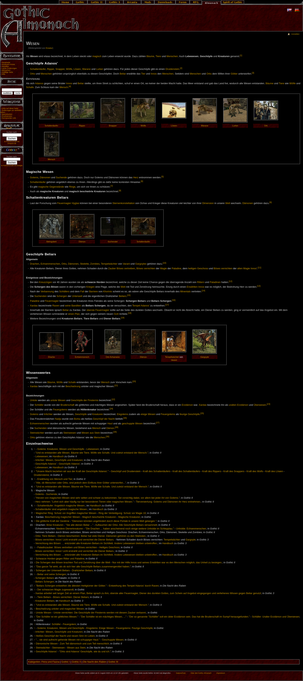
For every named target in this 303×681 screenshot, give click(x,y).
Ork (265, 125)
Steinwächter (37, 432)
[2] (181, 68)
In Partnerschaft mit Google (11, 165)
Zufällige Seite (7, 72)
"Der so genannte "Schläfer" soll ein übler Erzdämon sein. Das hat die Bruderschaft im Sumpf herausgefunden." (189, 616)
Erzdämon (187, 405)
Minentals (185, 291)
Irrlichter (48, 414)
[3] (253, 73)
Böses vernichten (145, 268)
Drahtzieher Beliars (82, 570)
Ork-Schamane (113, 357)
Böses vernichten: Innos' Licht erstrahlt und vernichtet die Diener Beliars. (74, 539)
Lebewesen (92, 449)
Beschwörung (73, 386)
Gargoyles (140, 263)
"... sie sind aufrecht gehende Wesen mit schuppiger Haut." (68, 639)
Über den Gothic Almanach (201, 673)
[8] (120, 190)
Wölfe (69, 69)
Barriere (93, 291)
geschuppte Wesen (132, 423)
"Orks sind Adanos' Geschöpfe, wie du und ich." (85, 651)
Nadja (58, 419)
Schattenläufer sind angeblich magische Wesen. (61, 509)
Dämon (82, 241)
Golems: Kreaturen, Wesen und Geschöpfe (60, 449)
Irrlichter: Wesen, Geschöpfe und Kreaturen (59, 460)
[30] (107, 436)
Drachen (34, 263)
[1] (241, 55)
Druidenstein (172, 69)
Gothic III (113, 661)
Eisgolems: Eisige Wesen (100, 628)
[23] (268, 404)
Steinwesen (69, 432)
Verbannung (47, 291)
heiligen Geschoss (198, 268)
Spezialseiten (7, 114)
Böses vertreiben (126, 268)
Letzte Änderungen (9, 68)
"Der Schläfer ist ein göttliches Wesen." (57, 616)
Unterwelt (77, 296)
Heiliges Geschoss (109, 547)
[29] (115, 432)
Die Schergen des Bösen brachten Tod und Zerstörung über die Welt (73, 562)
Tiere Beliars (44, 597)
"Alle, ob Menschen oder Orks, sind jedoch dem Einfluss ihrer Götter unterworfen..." (80, 482)
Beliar (123, 73)
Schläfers (64, 291)
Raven (56, 305)
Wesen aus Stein (91, 432)
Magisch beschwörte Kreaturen (99, 517)
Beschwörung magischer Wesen (62, 517)
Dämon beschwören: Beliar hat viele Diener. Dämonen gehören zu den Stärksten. (102, 536)
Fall (82, 291)
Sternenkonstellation (123, 203)
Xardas (34, 305)
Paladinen (215, 282)
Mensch (63, 87)
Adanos (39, 83)
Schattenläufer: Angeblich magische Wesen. (61, 505)
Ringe (72, 187)
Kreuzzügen (45, 282)
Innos (154, 73)
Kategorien (34, 661)
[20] (134, 381)
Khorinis (107, 291)
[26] (125, 418)
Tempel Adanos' (141, 305)
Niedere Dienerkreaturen (69, 528)
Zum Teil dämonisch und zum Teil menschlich (84, 643)
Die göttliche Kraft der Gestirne (52, 521)
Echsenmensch (82, 357)
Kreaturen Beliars (44, 601)
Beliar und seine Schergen (51, 574)
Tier (143, 73)
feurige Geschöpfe (190, 414)
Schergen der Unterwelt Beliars (53, 570)
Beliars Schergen (44, 581)
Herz (135, 177)
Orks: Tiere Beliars (45, 536)
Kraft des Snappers (233, 471)
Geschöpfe (81, 414)
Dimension (208, 203)
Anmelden (295, 34)
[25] (202, 413)
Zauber (112, 268)
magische (43, 187)
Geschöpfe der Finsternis (84, 400)
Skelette (84, 263)
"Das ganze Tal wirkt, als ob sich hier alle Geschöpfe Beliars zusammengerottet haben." (83, 566)
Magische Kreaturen (129, 517)
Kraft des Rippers (211, 471)
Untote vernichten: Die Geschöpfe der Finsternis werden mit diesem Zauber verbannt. (100, 612)
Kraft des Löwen (274, 471)
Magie (163, 268)
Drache (51, 357)
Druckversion (7, 116)
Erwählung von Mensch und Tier (54, 479)
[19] (122, 317)
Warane (86, 69)
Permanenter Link (9, 118)
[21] (116, 385)
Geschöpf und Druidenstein (126, 471)
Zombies (95, 263)
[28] (116, 427)
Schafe (30, 87)
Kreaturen (97, 414)
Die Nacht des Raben (94, 661)
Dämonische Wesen (47, 643)
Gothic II (76, 661)
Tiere (158, 56)
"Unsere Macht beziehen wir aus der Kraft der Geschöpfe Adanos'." (72, 471)
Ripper (50, 69)
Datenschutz (181, 673)
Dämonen (45, 177)
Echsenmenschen (50, 263)
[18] (129, 313)
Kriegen (90, 287)
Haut (109, 423)
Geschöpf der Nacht (104, 419)
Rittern (200, 282)
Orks (32, 73)
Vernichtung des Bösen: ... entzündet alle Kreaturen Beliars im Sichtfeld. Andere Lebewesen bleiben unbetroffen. (96, 543)
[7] (112, 186)
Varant (126, 263)
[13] (258, 286)
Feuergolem (69, 624)
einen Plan (74, 314)
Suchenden (40, 296)
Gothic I (65, 661)
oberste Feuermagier (98, 310)
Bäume (150, 56)
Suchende (61, 177)
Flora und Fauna (50, 661)
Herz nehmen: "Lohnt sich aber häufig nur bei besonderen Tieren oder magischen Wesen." (84, 501)
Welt (227, 203)
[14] (203, 290)
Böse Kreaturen (54, 525)
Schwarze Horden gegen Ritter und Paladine (60, 558)
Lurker (99, 69)
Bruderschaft (67, 405)
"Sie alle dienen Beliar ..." (79, 525)
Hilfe (3, 74)
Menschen (172, 56)
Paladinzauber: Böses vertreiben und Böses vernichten (67, 547)
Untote (33, 400)
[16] (173, 300)
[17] (167, 305)
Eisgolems (122, 414)
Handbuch (58, 456)
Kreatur (49, 48)
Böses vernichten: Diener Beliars (71, 597)
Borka (77, 419)
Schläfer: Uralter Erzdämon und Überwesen (275, 616)
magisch (96, 56)
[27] (157, 422)
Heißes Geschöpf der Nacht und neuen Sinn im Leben (65, 636)
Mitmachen (6, 70)
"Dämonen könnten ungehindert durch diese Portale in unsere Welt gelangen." (114, 521)
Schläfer (39, 405)
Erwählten (192, 287)
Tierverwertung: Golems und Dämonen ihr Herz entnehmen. (168, 501)
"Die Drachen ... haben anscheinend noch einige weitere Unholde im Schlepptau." (129, 528)
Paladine (176, 268)
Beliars (122, 296)
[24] (111, 408)
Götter (234, 73)
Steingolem (51, 241)
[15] (128, 295)
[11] (259, 267)
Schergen (62, 296)
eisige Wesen (148, 414)
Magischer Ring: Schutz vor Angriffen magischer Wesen (66, 513)
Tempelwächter (109, 263)
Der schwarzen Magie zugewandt (55, 589)
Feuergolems (60, 409)
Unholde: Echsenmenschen (191, 528)
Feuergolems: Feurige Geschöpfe (134, 628)
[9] (270, 202)
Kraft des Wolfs (255, 471)
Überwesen (260, 405)
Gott (116, 314)
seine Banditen (73, 305)
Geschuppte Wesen (112, 639)
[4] (70, 86)
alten (240, 268)
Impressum (220, 673)
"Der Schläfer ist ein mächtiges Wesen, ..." (103, 616)
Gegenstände (56, 187)
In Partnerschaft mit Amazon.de (11, 142)
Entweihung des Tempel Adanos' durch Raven (134, 585)
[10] (164, 263)
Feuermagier (64, 203)
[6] (142, 181)
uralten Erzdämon (238, 405)
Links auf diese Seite (10, 108)
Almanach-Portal (8, 64)
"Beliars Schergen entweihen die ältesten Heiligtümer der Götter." (71, 585)
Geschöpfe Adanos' (46, 463)
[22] (113, 399)
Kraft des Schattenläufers (156, 471)
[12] (230, 281)
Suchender (113, 241)
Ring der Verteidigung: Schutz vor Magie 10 (122, 513)
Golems (34, 177)
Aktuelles (5, 66)
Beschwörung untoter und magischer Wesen (60, 608)
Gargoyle (204, 357)
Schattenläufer (38, 69)
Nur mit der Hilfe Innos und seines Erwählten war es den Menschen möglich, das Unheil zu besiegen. (167, 562)
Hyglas (75, 203)
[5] (162, 176)
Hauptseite (6, 62)
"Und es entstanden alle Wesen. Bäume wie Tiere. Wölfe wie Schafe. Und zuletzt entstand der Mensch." (91, 452)
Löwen (77, 69)
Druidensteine (41, 475)
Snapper (60, 69)
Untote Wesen (43, 612)
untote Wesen (58, 400)
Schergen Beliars (44, 578)
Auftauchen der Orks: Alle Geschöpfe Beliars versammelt (126, 525)
